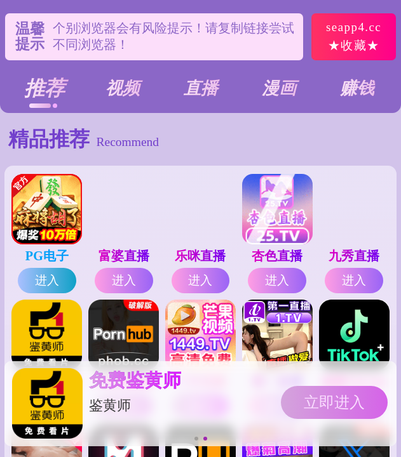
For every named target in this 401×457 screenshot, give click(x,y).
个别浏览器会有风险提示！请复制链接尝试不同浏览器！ (173, 37)
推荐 (44, 88)
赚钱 (357, 88)
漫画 (279, 88)
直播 (201, 88)
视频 (122, 88)
